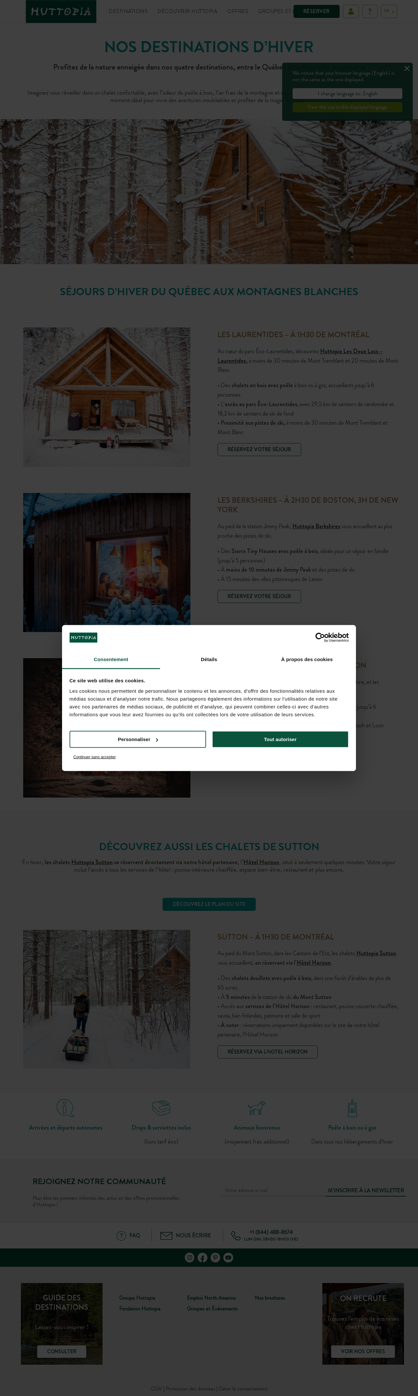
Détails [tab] (209, 659)
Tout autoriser (280, 739)
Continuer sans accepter (94, 756)
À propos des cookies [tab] (307, 659)
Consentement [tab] (111, 659)
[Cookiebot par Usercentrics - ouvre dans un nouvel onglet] (320, 637)
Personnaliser (138, 739)
